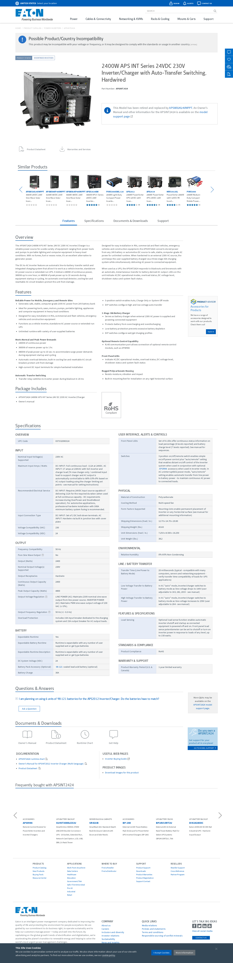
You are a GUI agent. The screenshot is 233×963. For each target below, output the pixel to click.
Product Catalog (32, 28)
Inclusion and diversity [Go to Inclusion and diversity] (113, 932)
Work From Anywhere (76, 867)
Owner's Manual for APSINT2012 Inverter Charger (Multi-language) (51, 763)
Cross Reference (177, 871)
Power (74, 19)
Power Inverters (52, 28)
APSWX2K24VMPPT (180, 108)
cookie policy (108, 955)
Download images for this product (122, 772)
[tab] (99, 699)
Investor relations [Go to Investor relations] (110, 935)
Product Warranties (144, 874)
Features (68, 221)
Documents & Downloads (130, 221)
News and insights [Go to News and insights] (110, 942)
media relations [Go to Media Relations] (149, 925)
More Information (184, 952)
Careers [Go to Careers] (105, 928)
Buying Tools (38, 874)
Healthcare (71, 874)
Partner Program (177, 874)
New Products (38, 871)
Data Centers (72, 871)
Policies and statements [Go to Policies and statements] (154, 928)
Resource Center (39, 878)
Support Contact (143, 881)
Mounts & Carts (186, 19)
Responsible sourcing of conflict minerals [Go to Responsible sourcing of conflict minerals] (162, 935)
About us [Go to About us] (106, 925)
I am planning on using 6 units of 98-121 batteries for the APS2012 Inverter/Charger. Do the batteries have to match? (88, 699)
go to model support (205, 748)
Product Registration (145, 878)
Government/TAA (74, 881)
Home (18, 28)
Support (208, 19)
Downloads (141, 871)
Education (71, 878)
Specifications (94, 221)
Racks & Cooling (160, 19)
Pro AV (70, 888)
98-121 (59, 666)
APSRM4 (163, 468)
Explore (211, 331)
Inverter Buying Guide (116, 758)
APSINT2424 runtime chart (32, 759)
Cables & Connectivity (98, 19)
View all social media (202, 930)
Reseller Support (178, 867)
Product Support (143, 867)
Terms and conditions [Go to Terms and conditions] (152, 932)
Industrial (71, 891)
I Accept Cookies (161, 952)
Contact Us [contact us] (201, 937)
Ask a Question (29, 708)
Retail (69, 895)
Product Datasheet (28, 768)
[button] (21, 189)
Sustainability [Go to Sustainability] (108, 939)
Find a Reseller (108, 867)
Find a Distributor (109, 871)
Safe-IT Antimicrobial (76, 884)
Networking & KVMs (131, 19)
